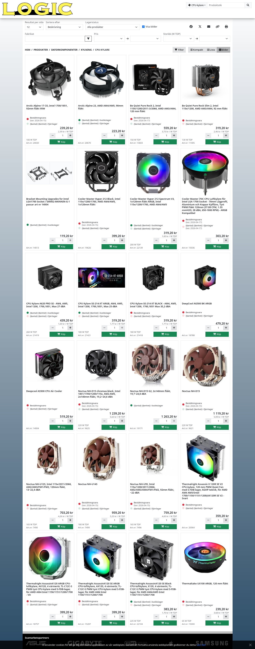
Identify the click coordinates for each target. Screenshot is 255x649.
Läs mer (201, 644)
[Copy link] (217, 28)
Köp (61, 143)
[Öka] (70, 137)
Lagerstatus (92, 24)
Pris (96, 35)
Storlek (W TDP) (171, 35)
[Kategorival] (196, 5)
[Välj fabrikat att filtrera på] (88, 40)
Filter (179, 51)
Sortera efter (53, 24)
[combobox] (226, 5)
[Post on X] (200, 28)
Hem (27, 51)
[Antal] (61, 137)
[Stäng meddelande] (250, 644)
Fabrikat (29, 35)
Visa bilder (151, 28)
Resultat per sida (34, 24)
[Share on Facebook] (191, 28)
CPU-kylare (102, 51)
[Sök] (248, 5)
